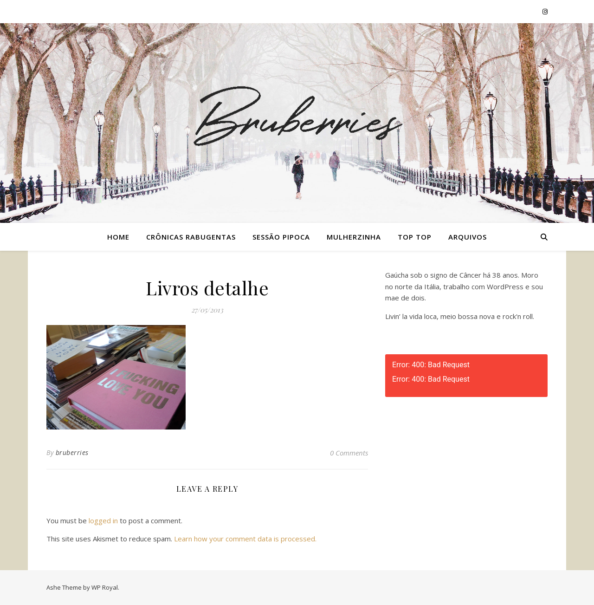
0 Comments (349, 452)
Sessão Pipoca (281, 236)
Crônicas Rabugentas (191, 236)
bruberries (72, 452)
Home (118, 236)
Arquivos (467, 236)
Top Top (415, 236)
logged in (103, 520)
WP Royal (104, 587)
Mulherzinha (354, 236)
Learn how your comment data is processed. (245, 538)
